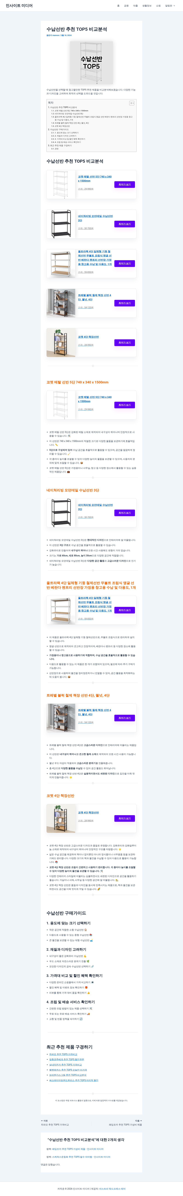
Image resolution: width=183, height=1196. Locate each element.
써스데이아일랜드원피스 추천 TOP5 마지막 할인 (73, 1080)
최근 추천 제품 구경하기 (61, 145)
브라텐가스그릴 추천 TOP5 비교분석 (67, 1075)
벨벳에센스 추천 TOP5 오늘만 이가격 (68, 1070)
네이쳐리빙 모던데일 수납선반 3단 (69, 114)
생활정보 (147, 5)
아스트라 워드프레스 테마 (112, 1188)
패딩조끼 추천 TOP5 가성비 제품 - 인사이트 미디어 (78, 1149)
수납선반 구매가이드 (59, 129)
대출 (135, 5)
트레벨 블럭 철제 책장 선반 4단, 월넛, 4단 (72, 123)
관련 (56, 149)
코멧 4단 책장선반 (62, 126)
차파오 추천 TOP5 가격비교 (63, 1054)
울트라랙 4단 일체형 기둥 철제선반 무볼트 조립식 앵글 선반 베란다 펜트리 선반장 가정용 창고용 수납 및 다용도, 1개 (93, 118)
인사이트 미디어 (19, 5)
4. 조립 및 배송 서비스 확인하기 (68, 142)
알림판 (170, 5)
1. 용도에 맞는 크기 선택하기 (67, 133)
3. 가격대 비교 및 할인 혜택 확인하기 (70, 139)
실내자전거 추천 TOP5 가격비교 (65, 1064)
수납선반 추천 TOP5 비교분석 (63, 107)
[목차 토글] (130, 103)
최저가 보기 (125, 184)
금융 (126, 5)
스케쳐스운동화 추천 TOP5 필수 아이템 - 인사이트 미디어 (81, 1157)
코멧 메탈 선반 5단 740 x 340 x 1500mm (71, 111)
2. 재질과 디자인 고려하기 (65, 136)
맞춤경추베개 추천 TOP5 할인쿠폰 (66, 1059)
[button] (173, 5)
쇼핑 (158, 5)
